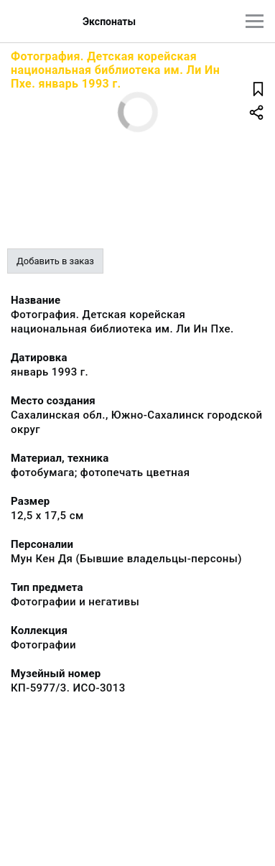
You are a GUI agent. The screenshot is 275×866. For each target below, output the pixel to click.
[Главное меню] (254, 21)
